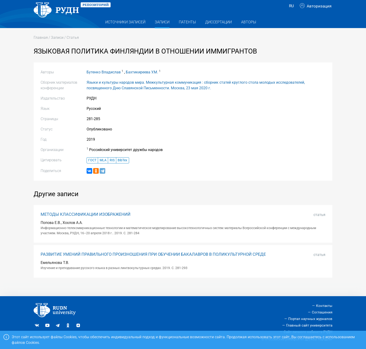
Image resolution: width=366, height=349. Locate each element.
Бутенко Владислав (104, 81)
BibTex (122, 170)
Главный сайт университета (309, 325)
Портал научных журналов (310, 319)
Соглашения (322, 312)
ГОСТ (92, 170)
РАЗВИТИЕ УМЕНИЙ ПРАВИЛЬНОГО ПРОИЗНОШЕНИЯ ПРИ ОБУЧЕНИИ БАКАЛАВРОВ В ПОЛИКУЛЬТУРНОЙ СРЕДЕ (153, 263)
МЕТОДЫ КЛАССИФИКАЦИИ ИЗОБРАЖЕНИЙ (85, 223)
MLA (103, 170)
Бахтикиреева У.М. (142, 81)
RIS (112, 170)
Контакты (324, 306)
